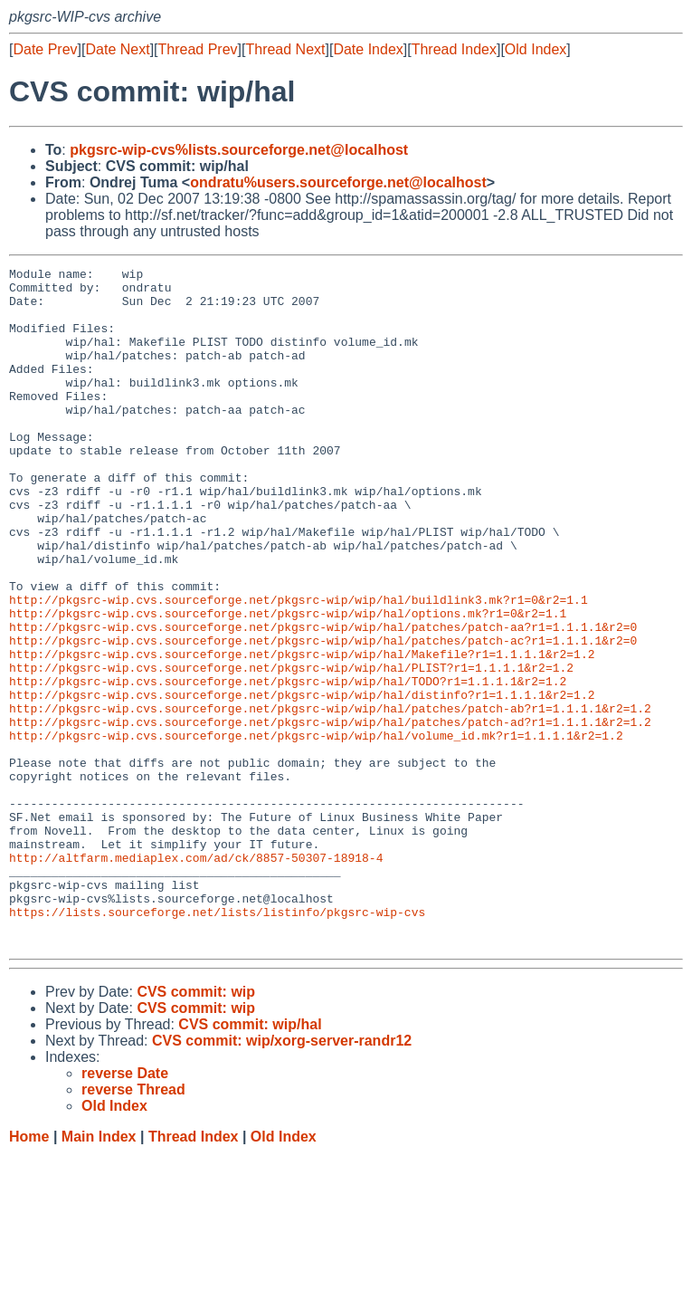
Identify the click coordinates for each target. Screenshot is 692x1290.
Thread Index (454, 49)
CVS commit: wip (196, 1127)
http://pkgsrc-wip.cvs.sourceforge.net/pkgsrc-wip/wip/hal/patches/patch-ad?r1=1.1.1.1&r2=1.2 (330, 814)
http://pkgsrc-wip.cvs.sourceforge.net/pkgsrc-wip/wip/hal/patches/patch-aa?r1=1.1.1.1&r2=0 (323, 700)
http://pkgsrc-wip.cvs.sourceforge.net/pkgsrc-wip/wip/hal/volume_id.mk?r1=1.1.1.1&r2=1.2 (316, 830)
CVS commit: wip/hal (249, 1160)
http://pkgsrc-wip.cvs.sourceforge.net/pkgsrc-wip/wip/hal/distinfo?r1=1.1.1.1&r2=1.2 (301, 781)
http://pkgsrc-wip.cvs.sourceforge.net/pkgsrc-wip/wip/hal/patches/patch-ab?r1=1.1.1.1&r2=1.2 (330, 797)
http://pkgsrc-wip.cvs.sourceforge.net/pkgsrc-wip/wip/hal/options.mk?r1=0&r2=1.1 (287, 683)
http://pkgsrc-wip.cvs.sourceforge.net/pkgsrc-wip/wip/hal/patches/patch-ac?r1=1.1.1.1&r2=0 (323, 716)
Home (29, 1272)
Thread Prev (198, 49)
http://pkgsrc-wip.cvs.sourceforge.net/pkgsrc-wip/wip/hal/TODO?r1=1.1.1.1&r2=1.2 (287, 765)
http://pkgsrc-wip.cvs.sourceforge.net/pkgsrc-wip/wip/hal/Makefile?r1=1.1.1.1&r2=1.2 (301, 732)
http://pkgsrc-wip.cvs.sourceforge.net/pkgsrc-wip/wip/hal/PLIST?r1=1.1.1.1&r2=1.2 (291, 749)
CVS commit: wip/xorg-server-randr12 (282, 1176)
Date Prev (45, 49)
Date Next (117, 49)
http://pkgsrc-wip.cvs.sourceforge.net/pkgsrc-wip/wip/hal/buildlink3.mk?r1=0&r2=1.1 (298, 667)
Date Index (368, 49)
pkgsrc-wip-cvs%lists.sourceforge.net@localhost (239, 150)
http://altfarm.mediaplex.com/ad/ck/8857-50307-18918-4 (196, 977)
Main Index (99, 1272)
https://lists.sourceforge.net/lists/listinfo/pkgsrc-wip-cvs (217, 1042)
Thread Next (285, 49)
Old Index (535, 49)
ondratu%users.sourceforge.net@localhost (338, 182)
